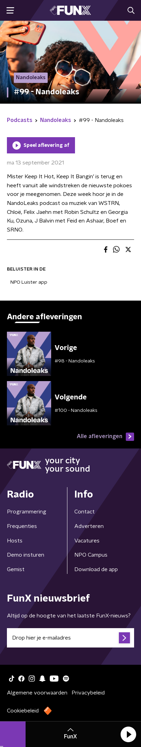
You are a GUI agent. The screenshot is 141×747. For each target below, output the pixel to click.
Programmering (26, 511)
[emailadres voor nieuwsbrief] (70, 637)
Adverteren (89, 526)
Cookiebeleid (23, 710)
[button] (128, 734)
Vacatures (87, 540)
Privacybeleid (88, 693)
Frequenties (22, 526)
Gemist (16, 569)
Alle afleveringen (105, 437)
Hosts (14, 540)
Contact (84, 511)
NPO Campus (90, 555)
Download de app (96, 569)
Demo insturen (25, 555)
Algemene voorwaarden (37, 693)
